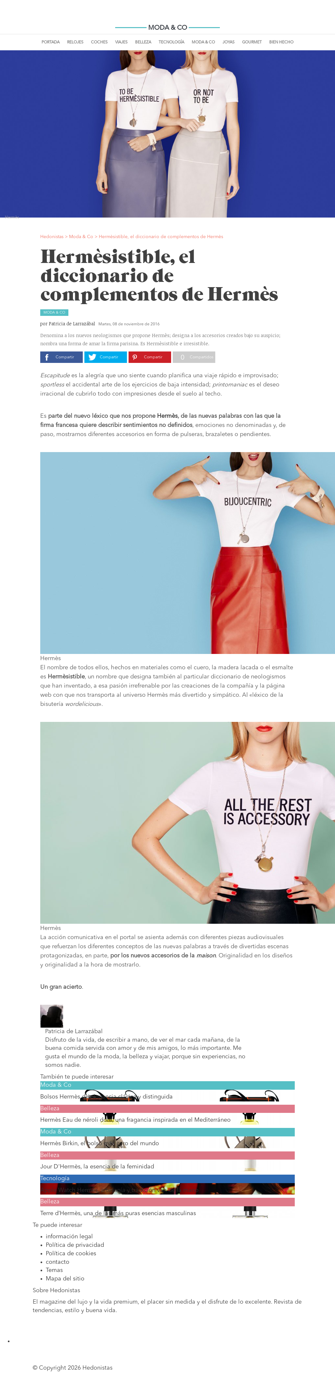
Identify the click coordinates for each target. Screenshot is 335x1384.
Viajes (121, 42)
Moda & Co (203, 42)
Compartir (65, 357)
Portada (51, 42)
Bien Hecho (281, 42)
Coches (99, 42)
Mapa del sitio (65, 1279)
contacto (57, 1262)
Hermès (167, 416)
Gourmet (252, 42)
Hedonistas (167, 16)
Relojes (75, 42)
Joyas (228, 42)
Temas (54, 1270)
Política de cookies (71, 1254)
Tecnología (171, 42)
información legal (69, 1237)
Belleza (143, 42)
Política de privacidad (75, 1245)
